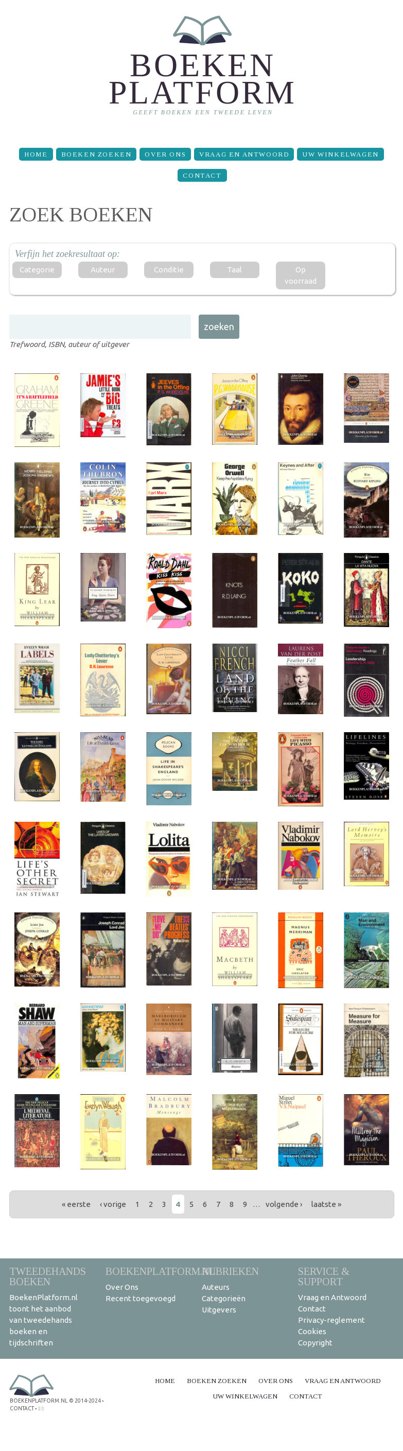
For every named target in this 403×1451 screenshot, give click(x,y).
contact (22, 1407)
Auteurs (216, 1287)
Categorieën (224, 1298)
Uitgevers (219, 1309)
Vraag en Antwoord (244, 154)
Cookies (312, 1331)
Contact (202, 175)
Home (35, 154)
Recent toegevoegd (141, 1298)
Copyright (315, 1342)
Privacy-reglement (331, 1320)
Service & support (323, 1276)
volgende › (284, 1204)
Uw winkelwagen (340, 154)
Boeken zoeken (96, 154)
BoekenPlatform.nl (161, 1271)
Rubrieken (230, 1271)
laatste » (326, 1204)
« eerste (76, 1204)
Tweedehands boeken (47, 1276)
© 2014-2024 (84, 1400)
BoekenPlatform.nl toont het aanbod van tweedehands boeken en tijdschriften (43, 1320)
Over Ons (165, 154)
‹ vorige (113, 1204)
